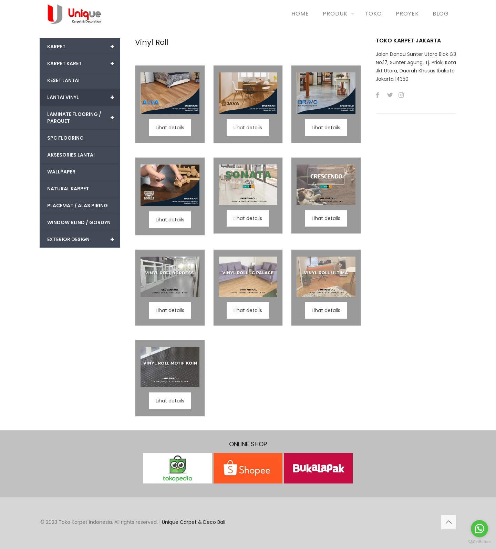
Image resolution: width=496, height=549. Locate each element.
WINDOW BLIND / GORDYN (79, 222)
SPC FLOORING (65, 137)
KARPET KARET (83, 63)
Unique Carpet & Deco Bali (193, 522)
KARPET (83, 46)
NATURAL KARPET (68, 188)
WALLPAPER (61, 171)
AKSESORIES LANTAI (71, 154)
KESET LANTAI (63, 80)
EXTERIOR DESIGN (83, 239)
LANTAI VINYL (83, 97)
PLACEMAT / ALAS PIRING (77, 205)
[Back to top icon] (448, 522)
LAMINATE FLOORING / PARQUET (83, 117)
